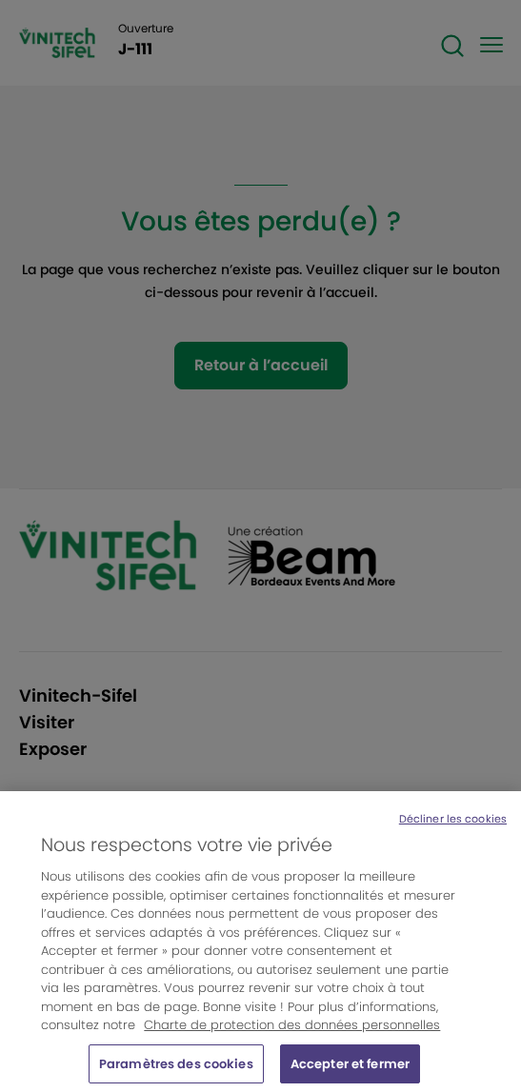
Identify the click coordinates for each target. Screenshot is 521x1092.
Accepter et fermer (350, 1071)
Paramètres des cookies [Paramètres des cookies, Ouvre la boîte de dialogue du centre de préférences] (176, 1071)
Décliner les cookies (453, 825)
